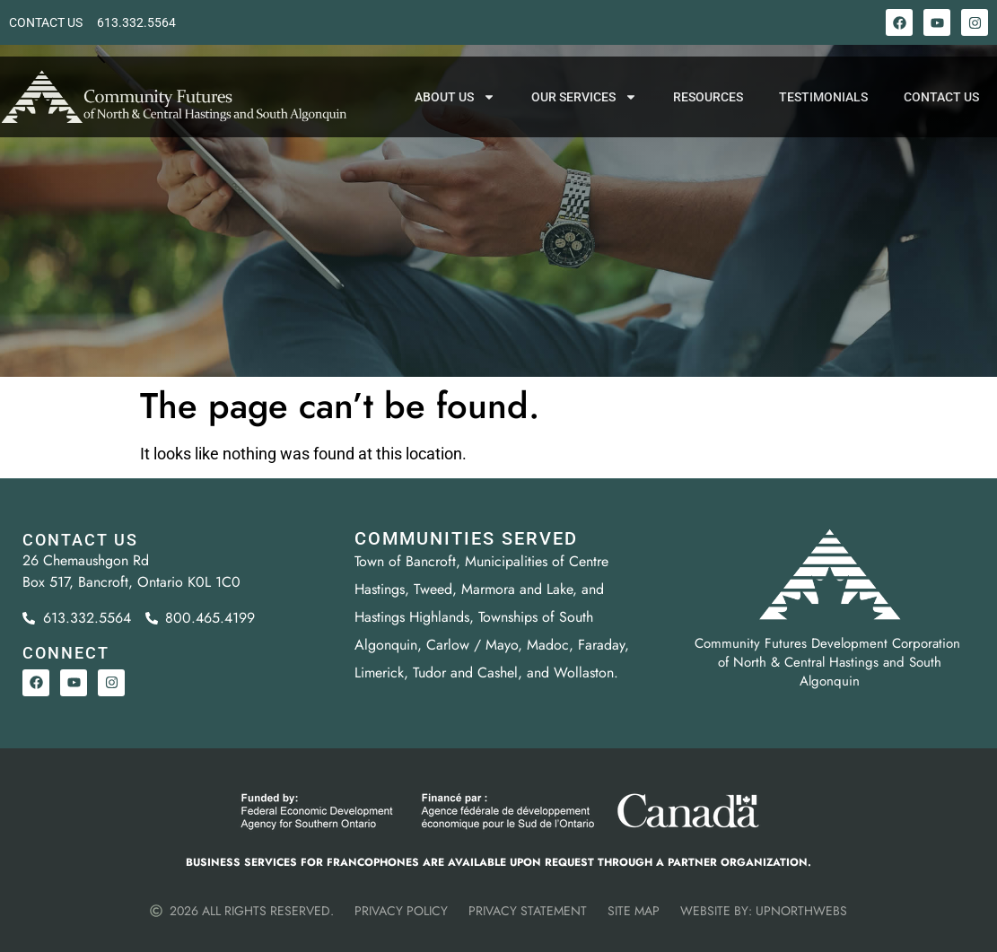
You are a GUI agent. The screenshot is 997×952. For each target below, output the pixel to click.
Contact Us (941, 109)
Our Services (584, 109)
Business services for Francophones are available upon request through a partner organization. (498, 862)
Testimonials (823, 109)
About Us (455, 109)
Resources (708, 109)
